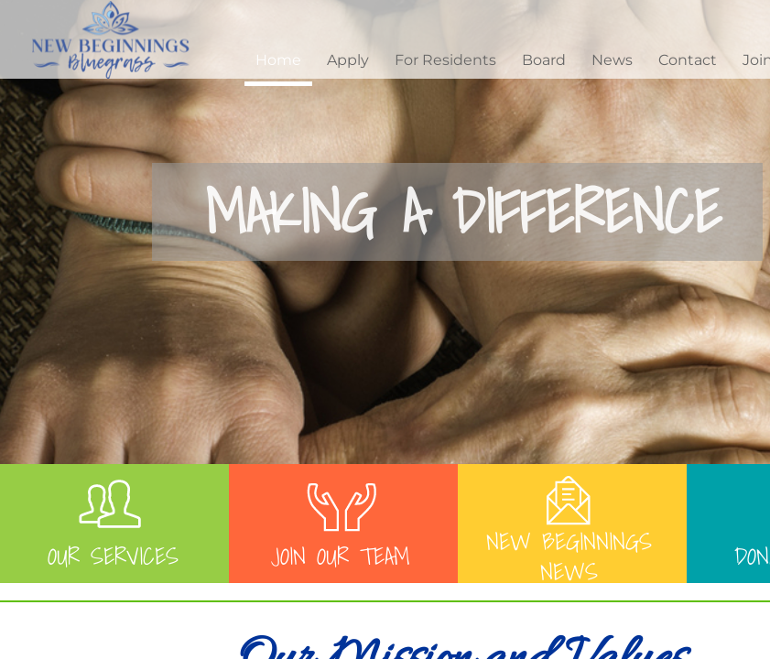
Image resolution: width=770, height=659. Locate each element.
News (612, 60)
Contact (687, 60)
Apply (348, 60)
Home (278, 60)
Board (544, 60)
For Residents (445, 60)
